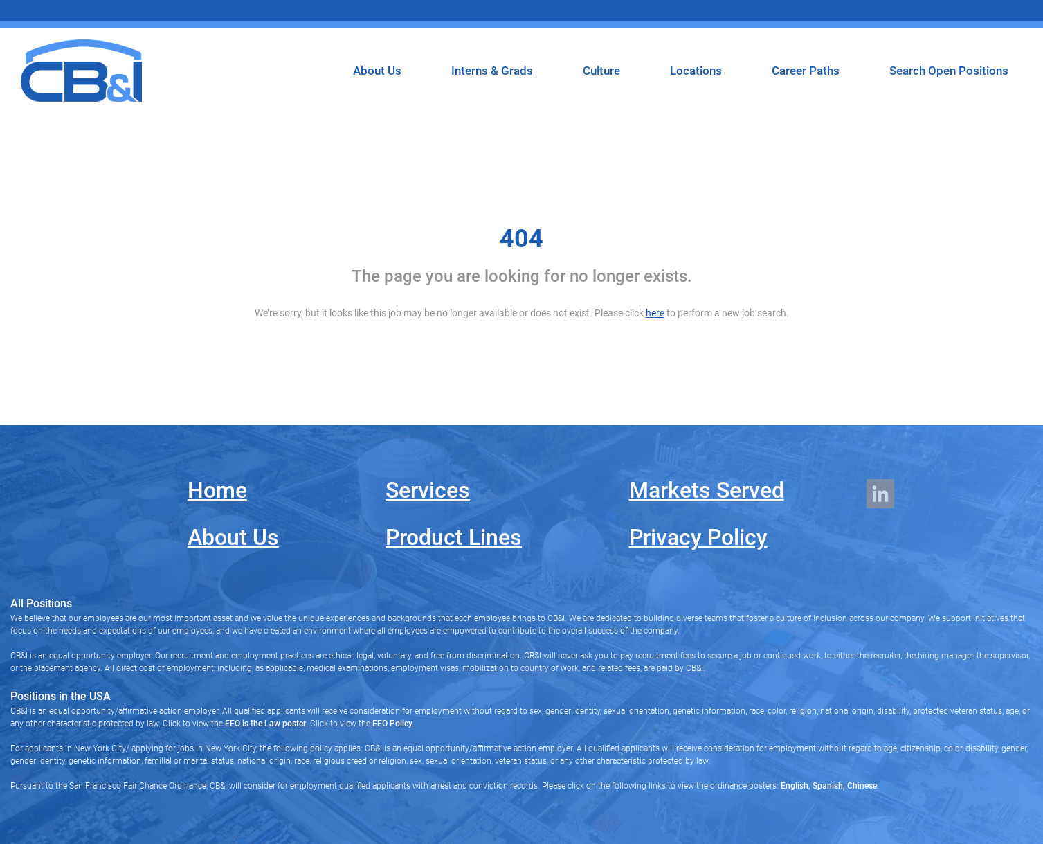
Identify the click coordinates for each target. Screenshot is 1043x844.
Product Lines (454, 537)
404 (521, 238)
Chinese (861, 786)
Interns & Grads (492, 71)
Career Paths (806, 71)
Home (217, 490)
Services (428, 490)
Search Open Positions (948, 71)
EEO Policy (392, 723)
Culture (601, 71)
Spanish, (827, 786)
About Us (377, 71)
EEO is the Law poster (265, 723)
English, (795, 786)
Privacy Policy (698, 537)
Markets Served (706, 490)
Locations (696, 71)
